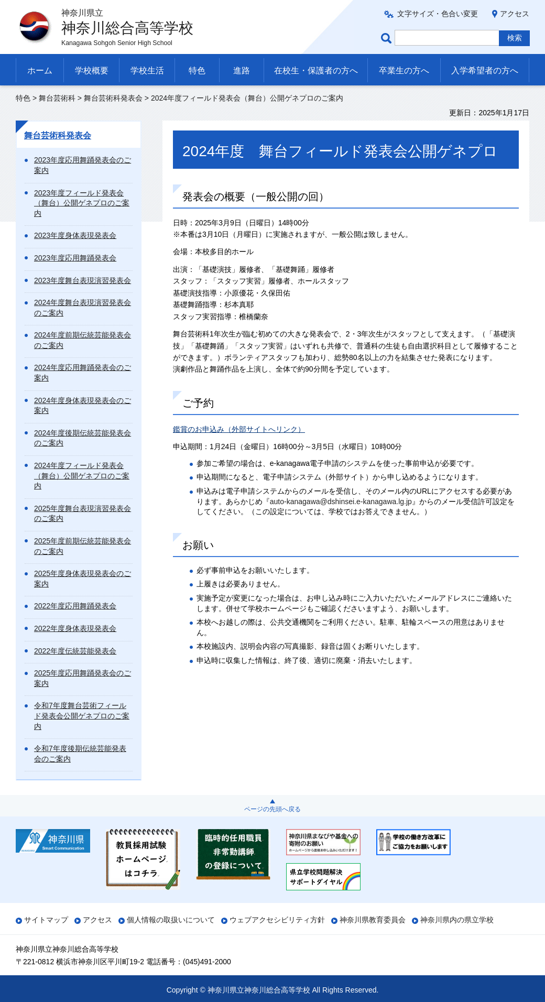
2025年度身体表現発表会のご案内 (82, 578)
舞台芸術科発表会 (113, 98)
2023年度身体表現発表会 (75, 235)
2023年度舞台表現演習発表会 (82, 280)
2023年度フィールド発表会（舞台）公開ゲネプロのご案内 (81, 203)
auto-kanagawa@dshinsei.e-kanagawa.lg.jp (341, 501)
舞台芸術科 (57, 98)
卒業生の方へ (404, 70)
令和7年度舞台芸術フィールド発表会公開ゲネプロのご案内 (81, 715)
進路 (241, 70)
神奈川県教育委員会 (373, 920)
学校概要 (91, 70)
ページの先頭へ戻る (272, 809)
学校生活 (147, 70)
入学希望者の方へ (484, 70)
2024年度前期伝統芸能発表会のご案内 (82, 340)
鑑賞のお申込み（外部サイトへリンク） (239, 429)
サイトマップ (46, 920)
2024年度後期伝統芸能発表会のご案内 (82, 438)
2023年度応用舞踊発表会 (75, 258)
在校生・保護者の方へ (316, 70)
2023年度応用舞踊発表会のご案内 (82, 165)
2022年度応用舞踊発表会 (75, 606)
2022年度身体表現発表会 (75, 628)
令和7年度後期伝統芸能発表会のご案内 (80, 753)
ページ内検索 (388, 38)
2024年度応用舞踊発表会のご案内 (82, 372)
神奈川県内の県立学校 (457, 920)
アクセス (514, 13)
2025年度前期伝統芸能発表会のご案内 (82, 546)
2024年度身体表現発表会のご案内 (82, 405)
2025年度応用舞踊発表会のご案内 (82, 678)
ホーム (39, 70)
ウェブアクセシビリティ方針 (277, 920)
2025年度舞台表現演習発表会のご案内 (82, 513)
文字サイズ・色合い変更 (437, 13)
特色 (197, 70)
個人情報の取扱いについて (171, 920)
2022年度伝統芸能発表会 (75, 651)
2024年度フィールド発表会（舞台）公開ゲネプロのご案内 (81, 475)
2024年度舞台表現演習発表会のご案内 (82, 307)
